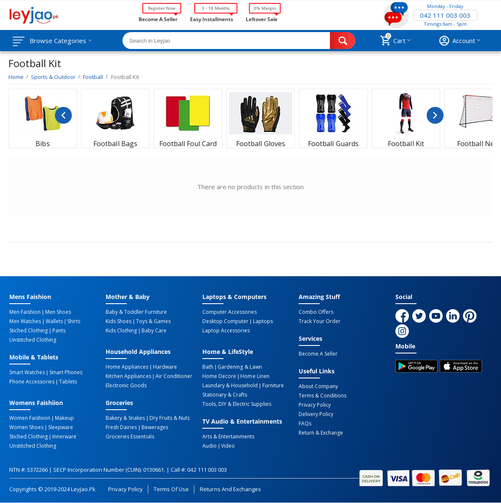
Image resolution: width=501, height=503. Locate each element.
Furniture (273, 385)
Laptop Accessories (226, 330)
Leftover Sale (262, 18)
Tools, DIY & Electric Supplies (236, 404)
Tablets (68, 381)
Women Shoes (26, 427)
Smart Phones (65, 372)
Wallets (54, 321)
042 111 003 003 (445, 15)
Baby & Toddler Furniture (136, 312)
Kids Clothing (121, 330)
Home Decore (219, 376)
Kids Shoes (118, 321)
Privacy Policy (315, 405)
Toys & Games (153, 321)
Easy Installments (211, 18)
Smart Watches (27, 372)
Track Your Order (319, 321)
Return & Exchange (321, 432)
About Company (318, 386)
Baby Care (154, 330)
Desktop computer (225, 321)
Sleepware (60, 427)
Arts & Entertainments (228, 436)
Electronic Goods (126, 385)
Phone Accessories (31, 381)
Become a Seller (158, 18)
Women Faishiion (29, 418)
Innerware (64, 436)
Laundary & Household (230, 385)
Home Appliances (127, 367)
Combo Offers (316, 312)
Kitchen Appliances (128, 376)
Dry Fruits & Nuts (170, 418)
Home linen (254, 376)
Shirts (73, 321)
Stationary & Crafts (224, 394)
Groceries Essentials (130, 436)
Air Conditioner (173, 376)
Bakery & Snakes (125, 418)
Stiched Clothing (28, 330)
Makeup (64, 418)
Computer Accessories (229, 312)
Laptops (263, 321)
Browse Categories (58, 40)
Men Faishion (25, 312)
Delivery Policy (316, 414)
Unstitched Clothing (32, 340)
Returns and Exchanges (230, 489)
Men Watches (25, 321)
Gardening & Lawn (239, 367)
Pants (58, 330)
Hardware (165, 367)
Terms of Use (171, 489)
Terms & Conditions (322, 395)
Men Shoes (58, 312)
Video (228, 446)
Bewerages (155, 427)
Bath (207, 367)
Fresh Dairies (121, 427)
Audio (209, 446)
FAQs (305, 423)
